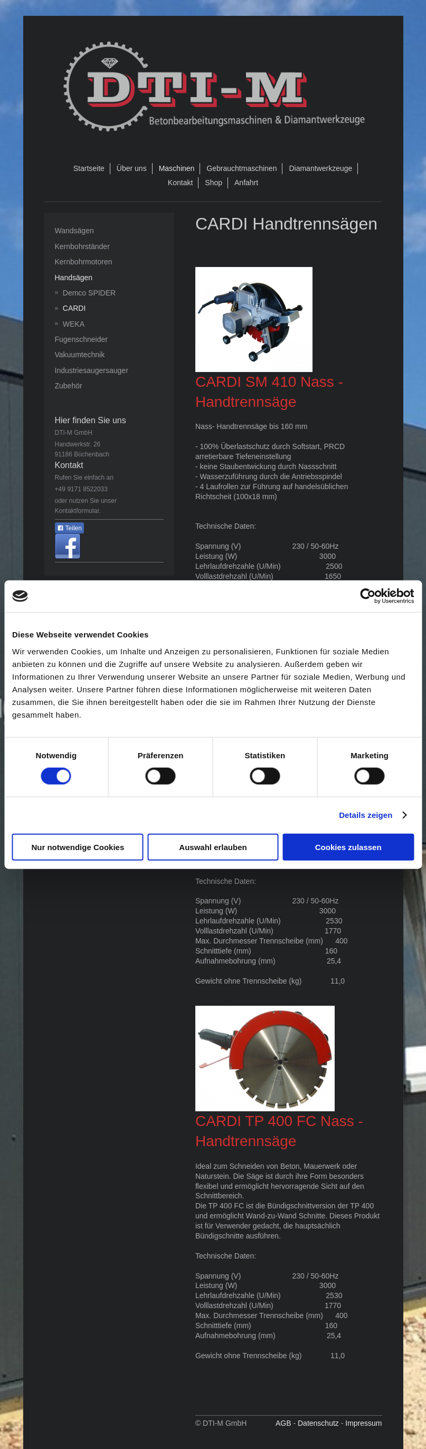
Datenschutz (318, 1423)
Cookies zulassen (348, 846)
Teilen (69, 528)
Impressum (363, 1423)
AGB (283, 1423)
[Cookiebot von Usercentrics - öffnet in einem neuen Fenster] (367, 596)
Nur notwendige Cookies (77, 846)
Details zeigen (365, 815)
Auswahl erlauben (213, 846)
